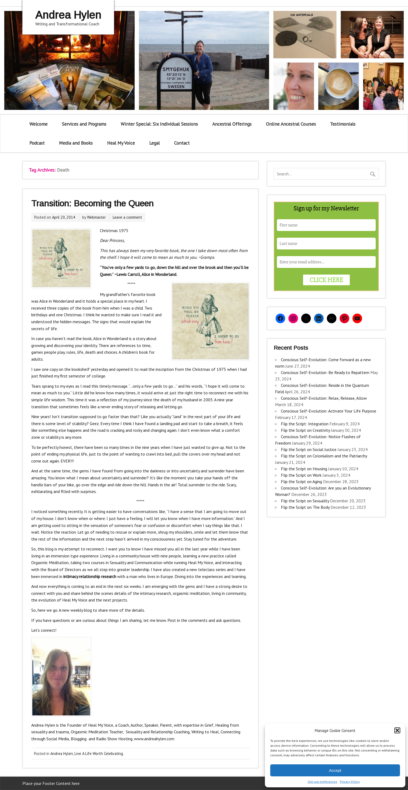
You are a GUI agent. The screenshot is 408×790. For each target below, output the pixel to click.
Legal (154, 143)
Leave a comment (127, 217)
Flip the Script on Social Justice (308, 449)
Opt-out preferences (322, 782)
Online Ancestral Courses (291, 124)
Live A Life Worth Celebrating (98, 753)
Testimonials (342, 124)
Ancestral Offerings (232, 124)
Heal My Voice (121, 143)
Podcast (37, 143)
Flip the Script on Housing (304, 468)
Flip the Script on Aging (301, 481)
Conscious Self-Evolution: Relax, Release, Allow (324, 398)
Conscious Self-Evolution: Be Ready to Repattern (325, 372)
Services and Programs (84, 124)
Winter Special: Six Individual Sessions (159, 124)
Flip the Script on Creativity (305, 430)
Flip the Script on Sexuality (305, 500)
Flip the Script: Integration (304, 423)
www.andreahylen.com (154, 738)
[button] (397, 730)
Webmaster (96, 217)
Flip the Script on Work (301, 475)
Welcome (38, 124)
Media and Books (76, 143)
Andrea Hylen (61, 753)
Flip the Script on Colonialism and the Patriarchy (324, 455)
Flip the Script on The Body (305, 507)
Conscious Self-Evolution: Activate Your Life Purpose (328, 411)
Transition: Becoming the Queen (92, 203)
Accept (335, 770)
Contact (182, 143)
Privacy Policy (350, 782)
